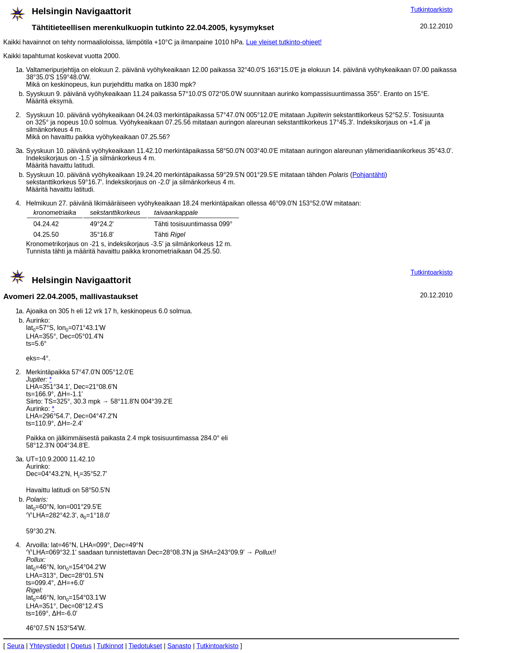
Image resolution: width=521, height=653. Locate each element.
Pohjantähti (368, 174)
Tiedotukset (145, 645)
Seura (15, 645)
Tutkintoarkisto (432, 9)
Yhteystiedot (47, 645)
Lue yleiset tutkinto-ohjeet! (284, 42)
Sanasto (179, 645)
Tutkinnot (110, 645)
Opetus (81, 645)
